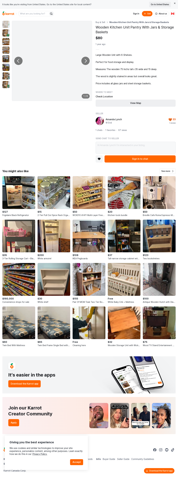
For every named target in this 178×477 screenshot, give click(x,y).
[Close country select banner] (175, 3)
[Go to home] (8, 13)
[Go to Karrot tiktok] (172, 450)
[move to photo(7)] (6, 76)
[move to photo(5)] (6, 58)
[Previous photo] (18, 61)
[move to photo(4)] (6, 50)
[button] (168, 171)
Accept (76, 462)
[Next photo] (85, 61)
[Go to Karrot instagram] (161, 450)
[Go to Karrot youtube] (166, 450)
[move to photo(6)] (6, 67)
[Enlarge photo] (52, 61)
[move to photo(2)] (6, 33)
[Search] (51, 14)
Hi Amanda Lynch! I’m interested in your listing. (136, 148)
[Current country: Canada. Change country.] (173, 14)
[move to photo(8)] (6, 84)
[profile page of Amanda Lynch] (100, 121)
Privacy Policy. (39, 454)
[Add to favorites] (99, 159)
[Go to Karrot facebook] (155, 450)
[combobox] (33, 13)
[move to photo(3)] (6, 41)
